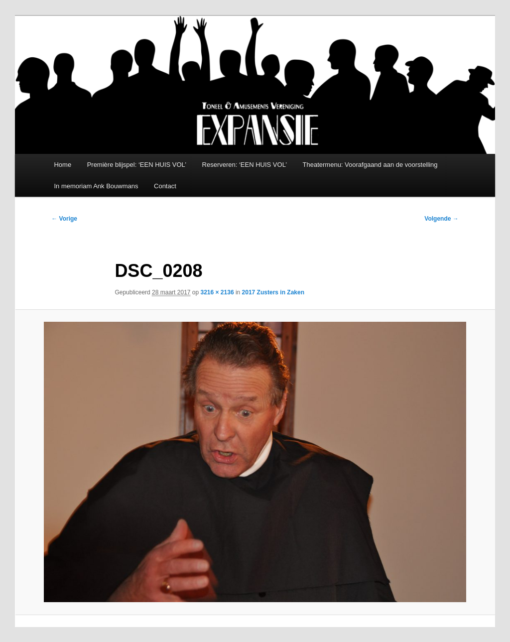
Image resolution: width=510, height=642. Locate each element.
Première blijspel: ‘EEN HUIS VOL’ (136, 164)
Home (62, 164)
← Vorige (64, 218)
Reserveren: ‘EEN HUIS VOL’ (244, 164)
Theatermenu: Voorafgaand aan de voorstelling (370, 164)
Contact (165, 186)
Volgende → (441, 218)
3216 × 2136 (217, 292)
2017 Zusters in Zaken (273, 292)
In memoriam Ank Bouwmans (96, 186)
